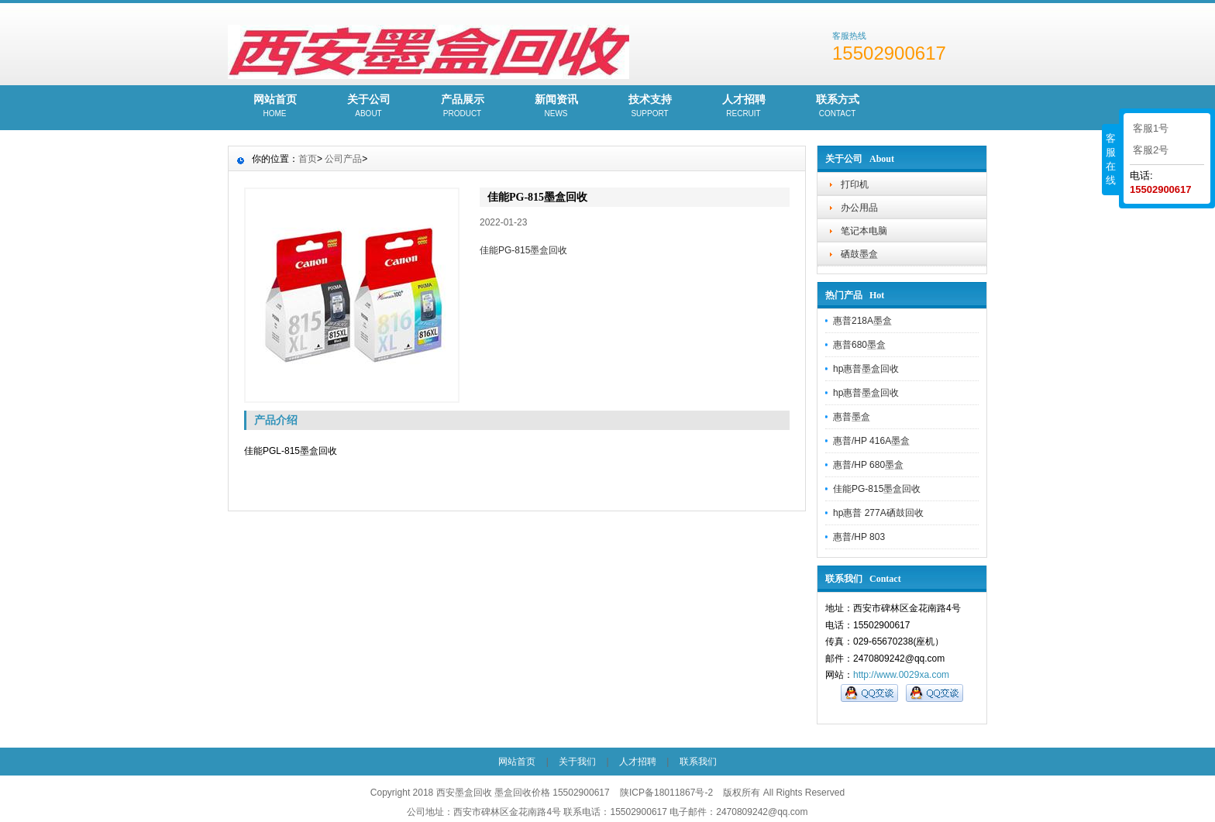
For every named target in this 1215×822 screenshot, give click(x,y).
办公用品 (859, 207)
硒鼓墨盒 (859, 254)
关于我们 (577, 761)
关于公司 (368, 107)
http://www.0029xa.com (901, 674)
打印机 (855, 184)
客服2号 (1151, 150)
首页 (307, 158)
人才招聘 (743, 107)
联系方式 (837, 107)
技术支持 (650, 107)
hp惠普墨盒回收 (866, 368)
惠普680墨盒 (859, 344)
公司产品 (343, 158)
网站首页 (275, 107)
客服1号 (1151, 128)
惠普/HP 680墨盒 (868, 464)
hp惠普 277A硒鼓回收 (878, 512)
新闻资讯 (556, 107)
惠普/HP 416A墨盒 (871, 440)
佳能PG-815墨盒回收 (877, 488)
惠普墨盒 (851, 416)
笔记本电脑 (864, 230)
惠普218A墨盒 (862, 320)
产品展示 (462, 107)
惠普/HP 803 (859, 536)
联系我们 (698, 761)
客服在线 (1111, 159)
